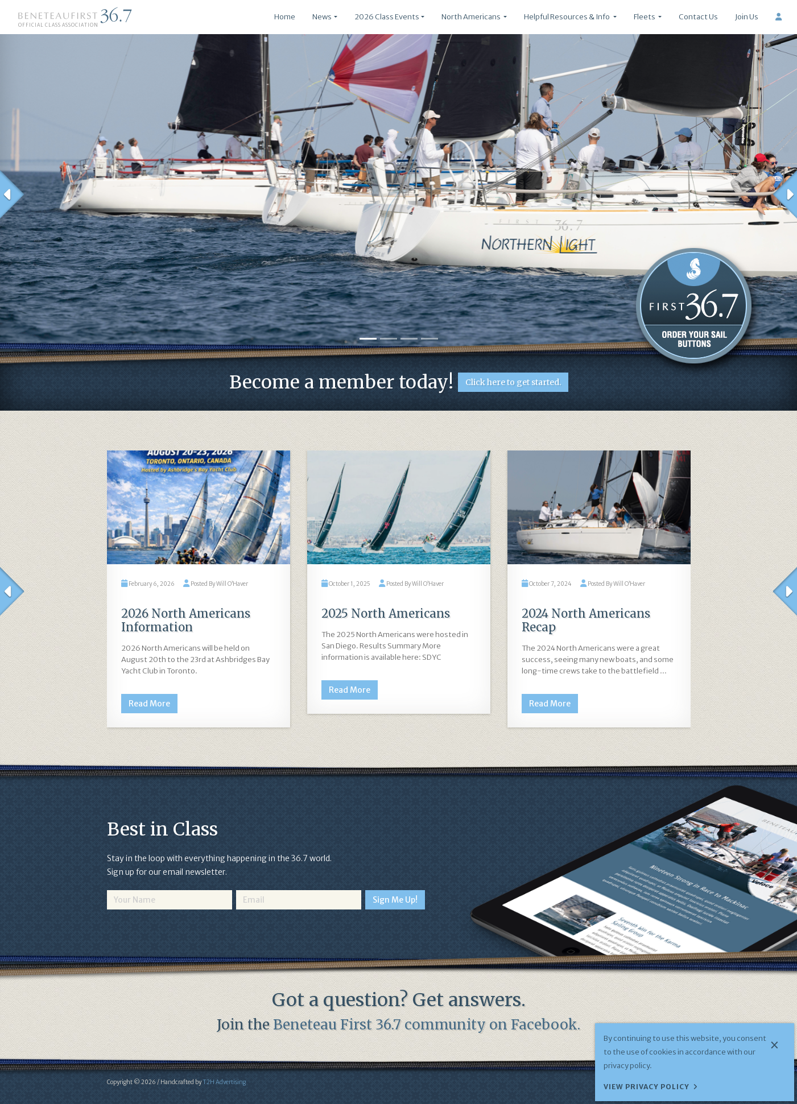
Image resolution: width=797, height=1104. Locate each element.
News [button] (322, 17)
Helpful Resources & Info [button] (567, 17)
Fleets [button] (645, 17)
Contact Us (698, 17)
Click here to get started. (513, 382)
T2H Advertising (224, 1082)
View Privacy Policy (646, 1086)
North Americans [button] (471, 17)
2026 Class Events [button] (386, 17)
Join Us (746, 17)
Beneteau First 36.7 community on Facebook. (426, 1024)
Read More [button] (149, 703)
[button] (12, 194)
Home (284, 17)
